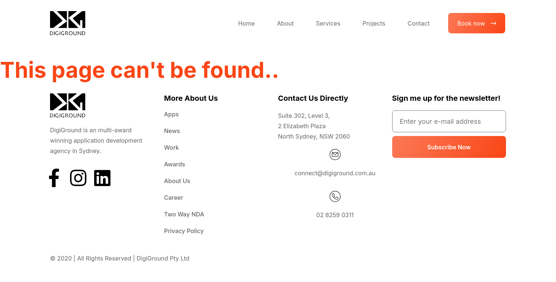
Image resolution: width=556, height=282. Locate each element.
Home (246, 23)
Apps (171, 114)
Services (328, 23)
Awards (174, 164)
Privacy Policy (184, 231)
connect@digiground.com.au (335, 173)
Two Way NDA (184, 214)
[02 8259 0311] (335, 196)
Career (173, 197)
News (172, 131)
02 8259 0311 (335, 215)
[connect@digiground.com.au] (335, 154)
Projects (374, 23)
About (285, 23)
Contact (418, 23)
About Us (177, 181)
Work (171, 147)
